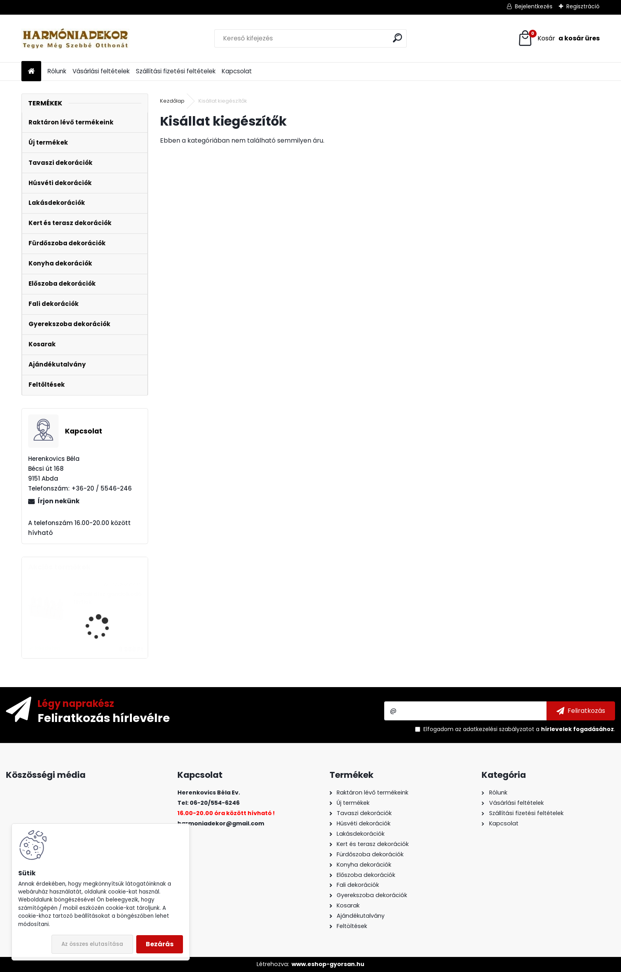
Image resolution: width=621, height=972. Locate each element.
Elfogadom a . (519, 729)
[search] (397, 37)
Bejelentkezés (533, 6)
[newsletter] (581, 711)
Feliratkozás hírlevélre (104, 717)
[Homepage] (31, 71)
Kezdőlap (172, 101)
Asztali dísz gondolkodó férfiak (107, 598)
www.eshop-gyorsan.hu (327, 964)
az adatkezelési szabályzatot (494, 729)
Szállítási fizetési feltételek (175, 71)
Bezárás (159, 944)
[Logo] (75, 38)
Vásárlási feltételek (101, 71)
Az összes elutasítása (92, 944)
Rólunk (57, 71)
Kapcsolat (237, 71)
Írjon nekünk (59, 501)
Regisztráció (583, 6)
